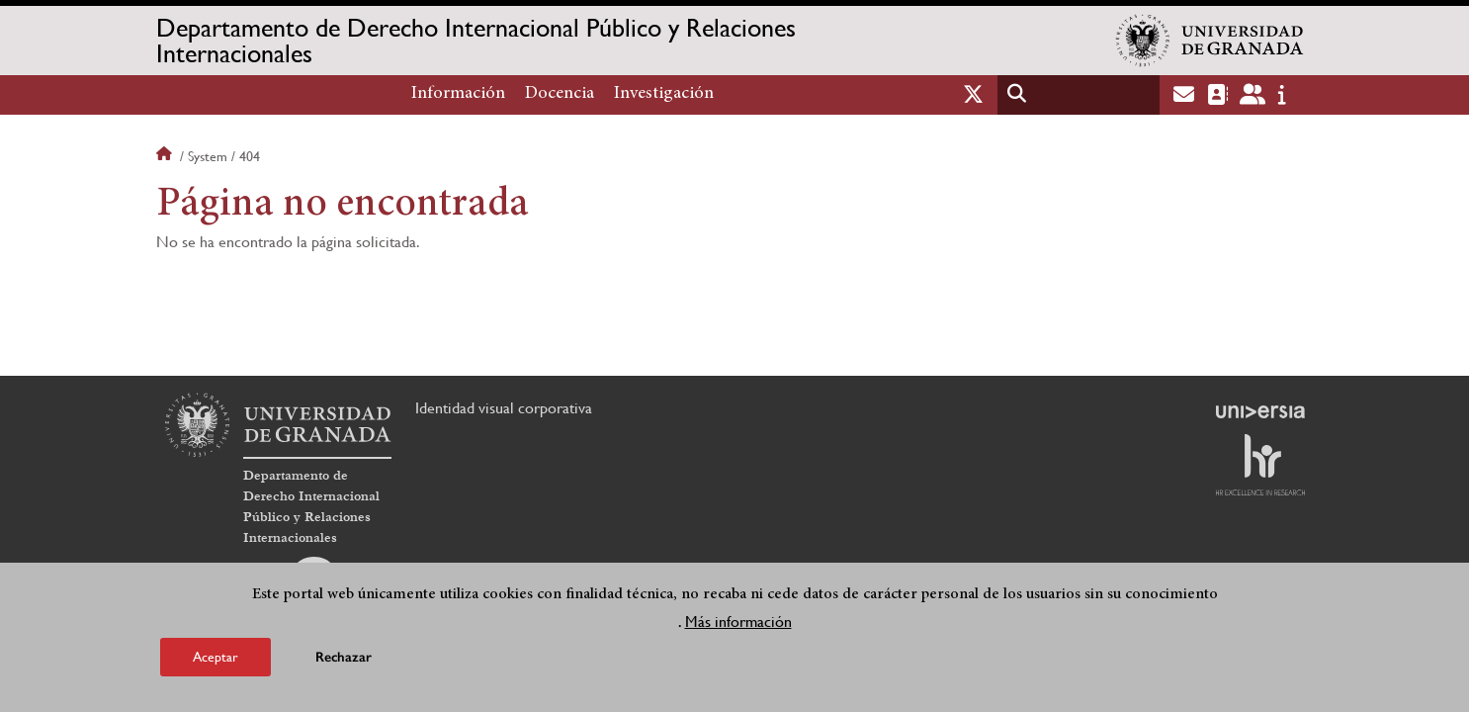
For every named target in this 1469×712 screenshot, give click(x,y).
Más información (738, 624)
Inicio (166, 156)
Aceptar (215, 660)
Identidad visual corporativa (503, 408)
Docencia (559, 94)
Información (458, 94)
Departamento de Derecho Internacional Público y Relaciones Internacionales (476, 40)
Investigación (664, 94)
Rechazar (343, 660)
